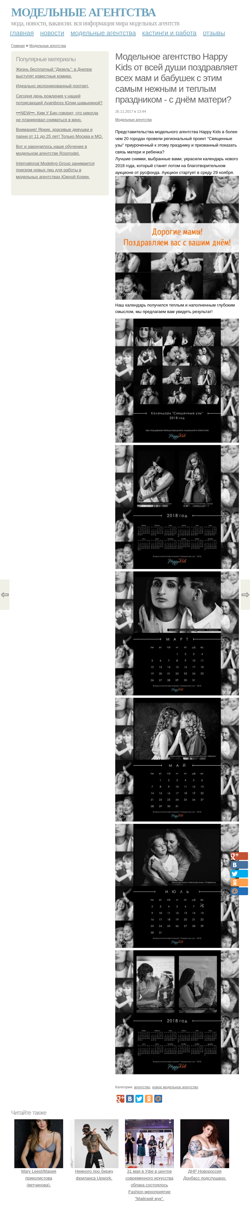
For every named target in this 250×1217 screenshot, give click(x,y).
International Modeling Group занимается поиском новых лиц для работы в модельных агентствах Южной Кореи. (55, 170)
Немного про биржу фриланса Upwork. (94, 1171)
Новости (52, 32)
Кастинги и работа (169, 32)
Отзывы (214, 32)
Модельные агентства (83, 12)
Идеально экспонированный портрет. (52, 85)
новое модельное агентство (175, 1087)
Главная (22, 32)
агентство (142, 1087)
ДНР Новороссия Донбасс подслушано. (204, 1171)
